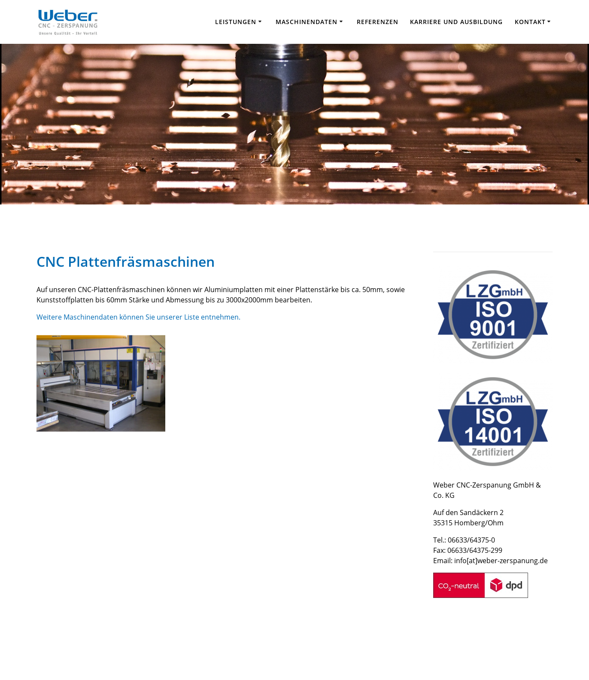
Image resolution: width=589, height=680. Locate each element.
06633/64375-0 (471, 540)
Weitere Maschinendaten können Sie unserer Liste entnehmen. (138, 317)
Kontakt (530, 22)
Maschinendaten (306, 22)
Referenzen (377, 22)
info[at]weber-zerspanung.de (501, 560)
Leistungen (235, 22)
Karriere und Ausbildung (456, 22)
